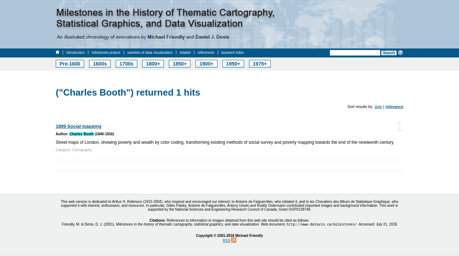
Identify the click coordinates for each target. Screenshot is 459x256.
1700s (126, 64)
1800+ (153, 64)
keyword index (232, 53)
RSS (226, 241)
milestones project (106, 53)
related (184, 53)
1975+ (260, 64)
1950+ (233, 64)
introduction (75, 53)
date (378, 106)
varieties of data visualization (150, 53)
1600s (100, 64)
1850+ (180, 64)
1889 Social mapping (78, 126)
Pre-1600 (70, 64)
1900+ (206, 64)
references (206, 53)
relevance (394, 106)
